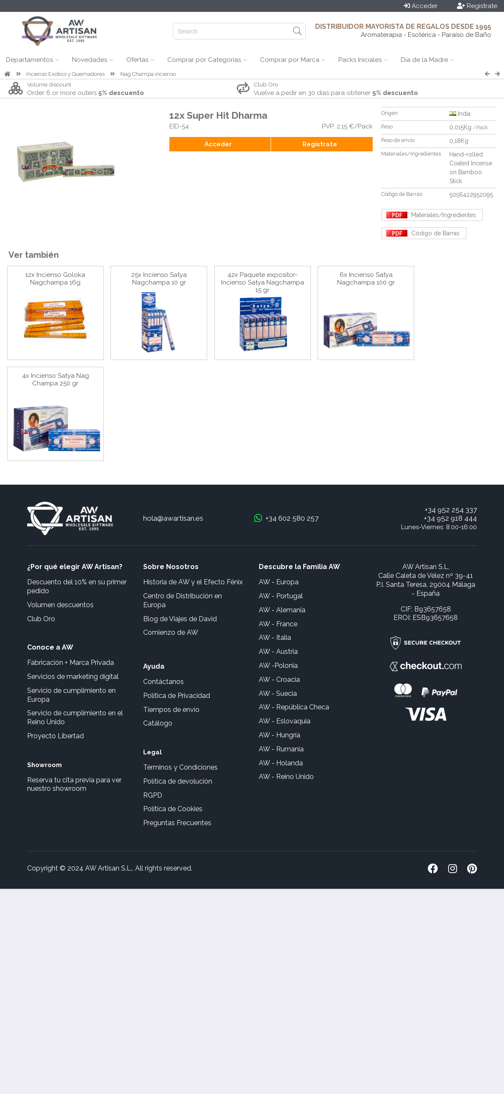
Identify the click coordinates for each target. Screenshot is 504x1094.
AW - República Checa (294, 707)
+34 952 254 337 (451, 509)
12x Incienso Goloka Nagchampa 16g (55, 278)
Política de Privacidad (176, 696)
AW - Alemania (282, 610)
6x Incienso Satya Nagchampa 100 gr (366, 278)
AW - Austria (278, 651)
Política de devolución (177, 781)
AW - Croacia (279, 679)
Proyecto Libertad (55, 736)
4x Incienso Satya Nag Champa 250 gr (55, 379)
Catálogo (157, 723)
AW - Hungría (279, 735)
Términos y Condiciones (180, 767)
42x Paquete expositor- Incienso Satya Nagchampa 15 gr (262, 282)
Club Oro (41, 619)
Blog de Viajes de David (180, 619)
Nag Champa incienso (148, 74)
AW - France (278, 624)
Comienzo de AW (170, 632)
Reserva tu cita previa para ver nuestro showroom (74, 784)
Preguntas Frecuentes (177, 823)
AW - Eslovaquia (284, 721)
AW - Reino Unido (286, 777)
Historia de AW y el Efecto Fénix (193, 582)
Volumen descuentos (60, 605)
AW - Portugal (281, 596)
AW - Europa (279, 582)
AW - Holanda (281, 763)
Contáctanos (163, 682)
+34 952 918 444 (450, 518)
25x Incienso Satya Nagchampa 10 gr (159, 278)
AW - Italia (275, 638)
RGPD (152, 795)
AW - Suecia (278, 693)
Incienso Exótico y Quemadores (65, 74)
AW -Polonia (278, 665)
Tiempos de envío (171, 710)
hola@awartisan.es (173, 518)
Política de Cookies (172, 809)
